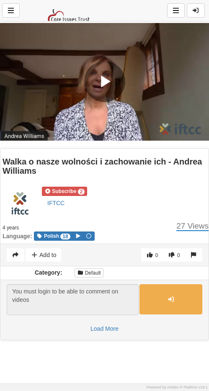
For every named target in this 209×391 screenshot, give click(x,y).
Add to (43, 255)
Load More (104, 328)
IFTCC (56, 203)
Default (89, 273)
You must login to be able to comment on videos (73, 299)
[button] (64, 191)
